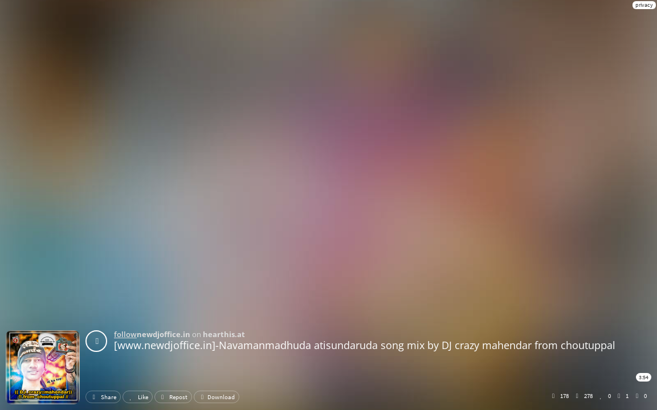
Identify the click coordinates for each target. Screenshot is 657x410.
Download (216, 397)
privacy (644, 5)
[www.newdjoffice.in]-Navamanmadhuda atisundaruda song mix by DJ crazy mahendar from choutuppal (364, 345)
